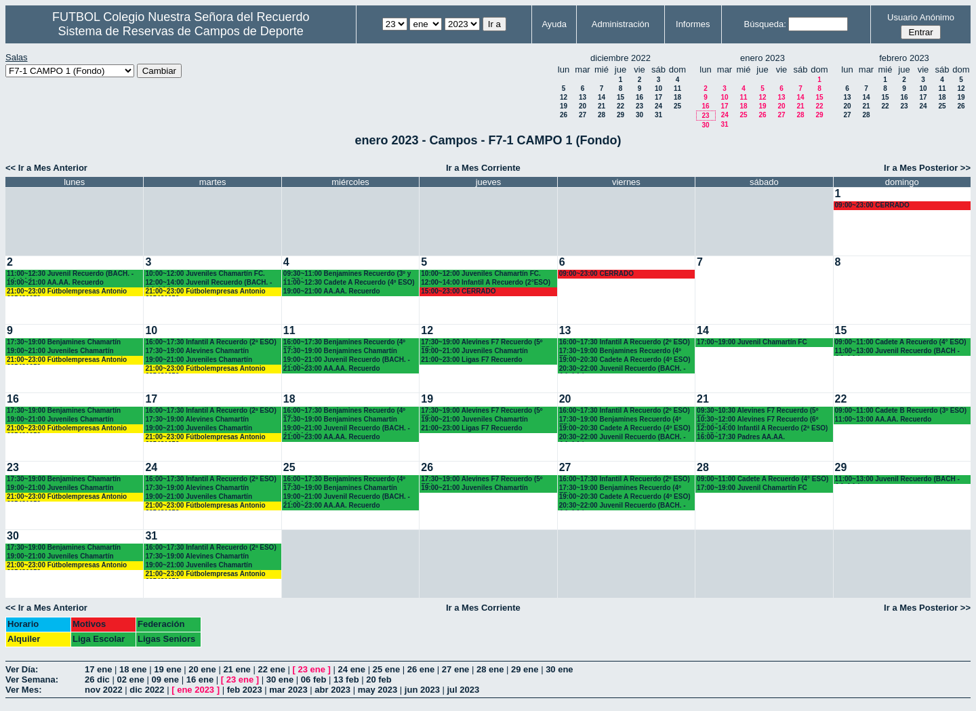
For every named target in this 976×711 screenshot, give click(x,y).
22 (620, 106)
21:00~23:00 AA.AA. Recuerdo (331, 368)
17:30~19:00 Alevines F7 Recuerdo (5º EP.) (481, 342)
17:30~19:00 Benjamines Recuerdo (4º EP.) (620, 351)
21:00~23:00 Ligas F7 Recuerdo (471, 359)
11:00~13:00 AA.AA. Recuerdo (883, 419)
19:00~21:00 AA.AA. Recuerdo (55, 282)
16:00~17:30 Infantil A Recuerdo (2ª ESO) (210, 342)
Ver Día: (21, 669)
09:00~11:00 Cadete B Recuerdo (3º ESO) (901, 410)
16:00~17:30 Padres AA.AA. (741, 437)
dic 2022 (146, 690)
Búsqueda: (765, 24)
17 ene (98, 669)
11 (677, 88)
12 (563, 97)
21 (601, 106)
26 (563, 115)
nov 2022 (104, 690)
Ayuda (554, 24)
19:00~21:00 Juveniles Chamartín (60, 350)
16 (639, 97)
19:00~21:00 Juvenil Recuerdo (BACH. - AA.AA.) (346, 360)
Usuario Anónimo (920, 17)
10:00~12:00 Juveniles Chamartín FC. (204, 273)
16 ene (200, 679)
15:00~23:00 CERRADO (458, 291)
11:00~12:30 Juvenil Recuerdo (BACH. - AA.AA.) (70, 274)
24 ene (351, 669)
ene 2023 (195, 690)
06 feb (314, 679)
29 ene (524, 669)
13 (582, 97)
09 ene (165, 679)
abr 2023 (332, 690)
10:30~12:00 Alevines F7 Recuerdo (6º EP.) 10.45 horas (757, 419)
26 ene (420, 669)
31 (658, 115)
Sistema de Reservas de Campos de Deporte (181, 31)
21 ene (236, 669)
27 (582, 115)
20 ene (202, 669)
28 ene (490, 669)
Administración (620, 24)
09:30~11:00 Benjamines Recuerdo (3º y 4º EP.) (347, 274)
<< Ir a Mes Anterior (46, 168)
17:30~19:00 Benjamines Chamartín (64, 342)
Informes (693, 24)
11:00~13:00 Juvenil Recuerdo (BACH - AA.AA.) (897, 351)
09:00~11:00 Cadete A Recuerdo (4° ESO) (901, 342)
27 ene (455, 669)
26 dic (97, 679)
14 (601, 97)
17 (658, 97)
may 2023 (378, 690)
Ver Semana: (31, 679)
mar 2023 (288, 690)
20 (582, 106)
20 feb (379, 679)
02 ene (130, 679)
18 (677, 97)
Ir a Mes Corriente (483, 168)
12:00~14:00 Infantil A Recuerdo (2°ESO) (485, 282)
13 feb (346, 679)
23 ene (311, 669)
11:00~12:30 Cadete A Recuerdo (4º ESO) (349, 282)
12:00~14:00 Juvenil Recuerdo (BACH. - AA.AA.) (208, 283)
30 (639, 115)
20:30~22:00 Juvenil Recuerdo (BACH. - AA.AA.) (622, 369)
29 (620, 115)
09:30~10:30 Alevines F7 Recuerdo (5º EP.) (757, 411)
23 (639, 106)
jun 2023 (422, 690)
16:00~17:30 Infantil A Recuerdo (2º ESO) (624, 342)
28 (601, 115)
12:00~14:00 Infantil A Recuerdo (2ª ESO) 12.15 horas (762, 428)
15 (620, 97)
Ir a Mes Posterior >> (927, 168)
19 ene (167, 669)
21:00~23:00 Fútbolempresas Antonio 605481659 (67, 291)
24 (658, 106)
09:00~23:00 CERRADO (872, 205)
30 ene (559, 669)
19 (563, 106)
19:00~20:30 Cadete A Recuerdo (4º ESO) (625, 359)
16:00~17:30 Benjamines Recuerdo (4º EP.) (344, 342)
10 (658, 88)
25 (677, 106)
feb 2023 (244, 690)
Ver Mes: (23, 690)
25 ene (386, 669)
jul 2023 (463, 690)
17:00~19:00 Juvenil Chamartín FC (752, 342)
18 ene (132, 669)
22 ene (271, 669)
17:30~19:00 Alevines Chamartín (197, 350)
